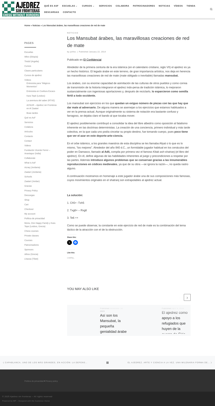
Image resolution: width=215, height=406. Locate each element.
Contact (28, 141)
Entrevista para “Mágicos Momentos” (38, 85)
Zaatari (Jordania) (32, 172)
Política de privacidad (34, 218)
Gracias (28, 186)
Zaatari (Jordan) (32, 181)
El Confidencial (92, 59)
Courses (28, 240)
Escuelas (28, 52)
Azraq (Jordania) (32, 167)
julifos (73, 52)
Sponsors (28, 249)
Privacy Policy (31, 190)
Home (27, 25)
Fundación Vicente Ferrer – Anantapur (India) (37, 152)
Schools (28, 176)
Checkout (28, 209)
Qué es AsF (29, 117)
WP (14, 401)
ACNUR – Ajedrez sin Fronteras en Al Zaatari (42, 107)
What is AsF (30, 163)
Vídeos (27, 80)
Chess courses (31, 231)
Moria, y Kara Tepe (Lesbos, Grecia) (39, 225)
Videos (27, 145)
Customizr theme (42, 401)
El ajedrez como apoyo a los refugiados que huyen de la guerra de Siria (175, 323)
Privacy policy (52, 381)
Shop (26, 200)
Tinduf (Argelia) (31, 61)
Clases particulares (33, 70)
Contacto (28, 136)
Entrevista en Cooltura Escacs (41, 91)
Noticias (36, 25)
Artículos (28, 131)
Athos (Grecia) (31, 254)
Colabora (28, 127)
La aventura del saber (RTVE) (41, 100)
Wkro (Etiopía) (31, 57)
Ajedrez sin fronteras (20, 396)
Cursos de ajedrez (33, 75)
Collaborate (29, 158)
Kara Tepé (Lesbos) (36, 96)
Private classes (31, 235)
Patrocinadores (31, 245)
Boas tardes (32, 113)
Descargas (29, 195)
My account (29, 214)
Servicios (28, 122)
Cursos (27, 66)
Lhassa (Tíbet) (31, 259)
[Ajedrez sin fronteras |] (21, 9)
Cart (26, 204)
